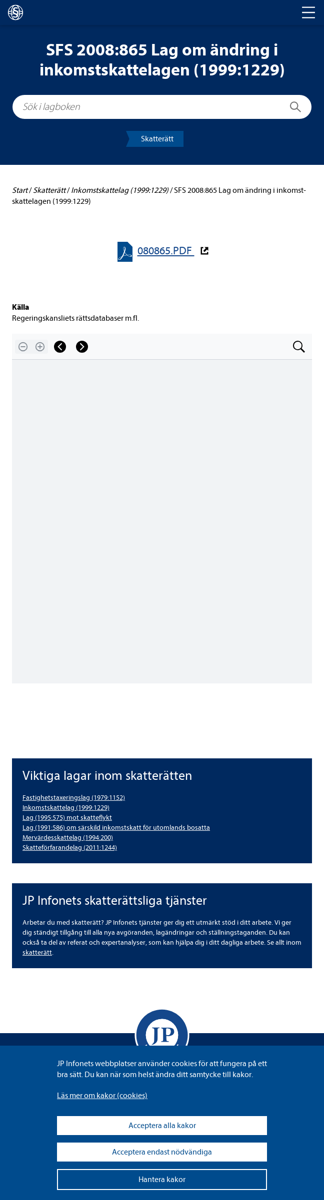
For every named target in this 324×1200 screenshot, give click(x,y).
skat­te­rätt (37, 952)
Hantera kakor (162, 1179)
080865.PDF (166, 251)
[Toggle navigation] (308, 12)
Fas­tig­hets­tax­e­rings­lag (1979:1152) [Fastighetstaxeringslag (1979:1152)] (73, 797)
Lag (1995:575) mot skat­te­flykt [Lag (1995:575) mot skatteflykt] (67, 817)
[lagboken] (15, 12)
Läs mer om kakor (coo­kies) (102, 1095)
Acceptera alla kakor (162, 1125)
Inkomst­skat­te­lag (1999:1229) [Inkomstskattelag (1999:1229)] (66, 807)
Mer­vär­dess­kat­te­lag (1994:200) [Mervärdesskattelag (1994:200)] (67, 837)
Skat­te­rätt (157, 138)
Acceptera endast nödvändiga (162, 1152)
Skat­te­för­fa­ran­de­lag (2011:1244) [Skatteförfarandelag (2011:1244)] (69, 847)
